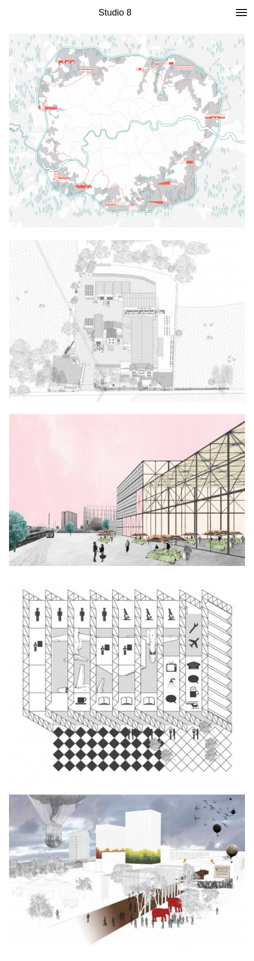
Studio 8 (114, 13)
